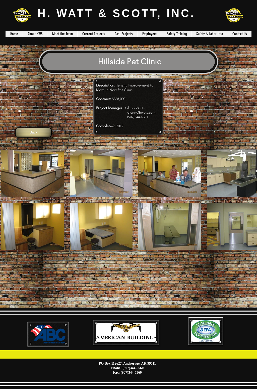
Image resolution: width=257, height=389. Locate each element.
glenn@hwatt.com (141, 112)
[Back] (33, 132)
